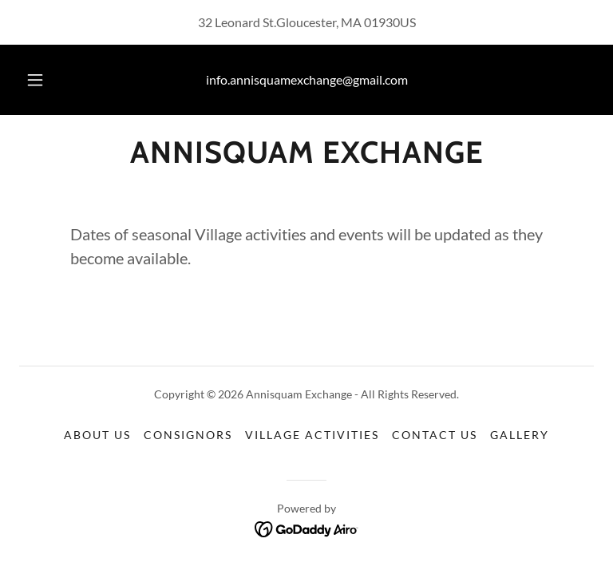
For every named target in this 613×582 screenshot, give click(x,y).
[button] (44, 80)
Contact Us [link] (434, 434)
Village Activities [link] (312, 434)
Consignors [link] (188, 434)
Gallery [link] (519, 434)
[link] (306, 157)
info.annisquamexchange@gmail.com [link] (307, 79)
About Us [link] (97, 434)
